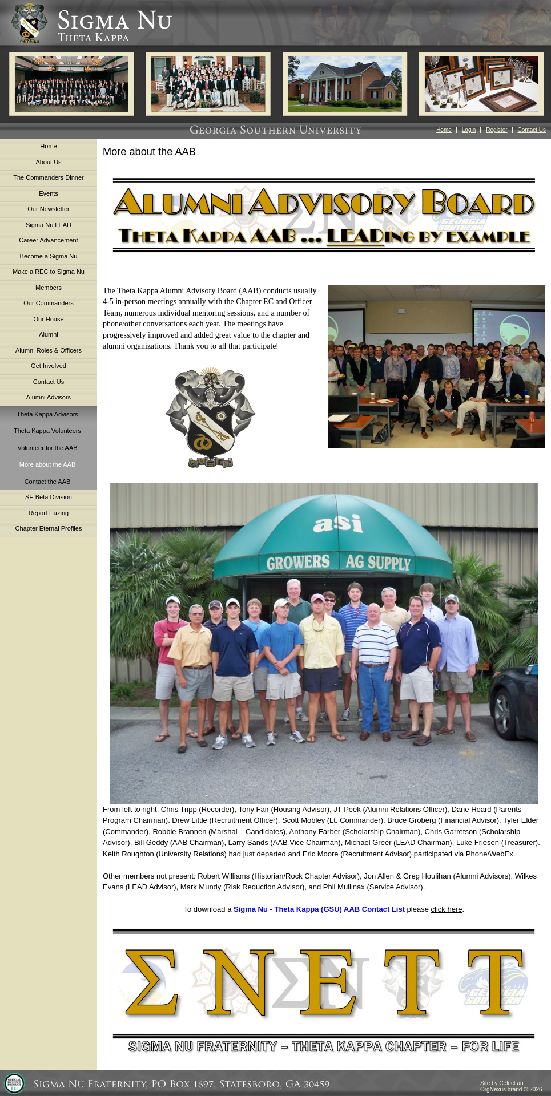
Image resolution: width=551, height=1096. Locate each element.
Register (496, 130)
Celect (507, 1083)
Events (48, 193)
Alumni (48, 334)
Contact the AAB (48, 481)
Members (48, 287)
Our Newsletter (48, 208)
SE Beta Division (48, 497)
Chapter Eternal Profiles (48, 528)
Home (444, 130)
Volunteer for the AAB (47, 447)
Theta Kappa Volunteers (47, 430)
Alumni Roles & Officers (48, 350)
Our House (48, 319)
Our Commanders (48, 303)
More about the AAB (47, 464)
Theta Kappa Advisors (47, 414)
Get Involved (48, 365)
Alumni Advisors (48, 397)
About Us (48, 162)
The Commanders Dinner (48, 177)
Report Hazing (49, 512)
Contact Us (532, 130)
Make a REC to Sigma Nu (49, 271)
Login (469, 130)
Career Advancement (48, 240)
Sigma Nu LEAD (48, 224)
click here (446, 909)
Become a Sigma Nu (49, 256)
